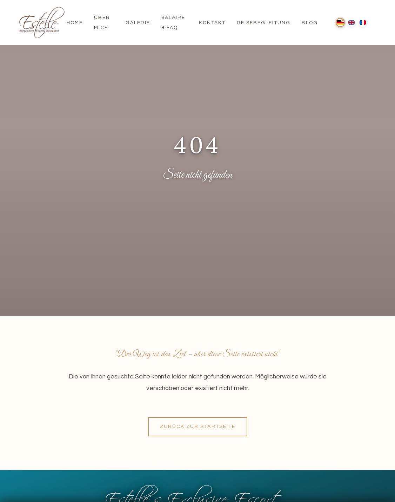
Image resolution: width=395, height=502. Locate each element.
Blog (310, 22)
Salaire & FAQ (173, 22)
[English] (351, 22)
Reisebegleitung (263, 22)
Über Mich (102, 22)
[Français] (363, 22)
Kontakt (212, 22)
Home (75, 22)
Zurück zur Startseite (197, 426)
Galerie (138, 22)
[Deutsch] (340, 22)
